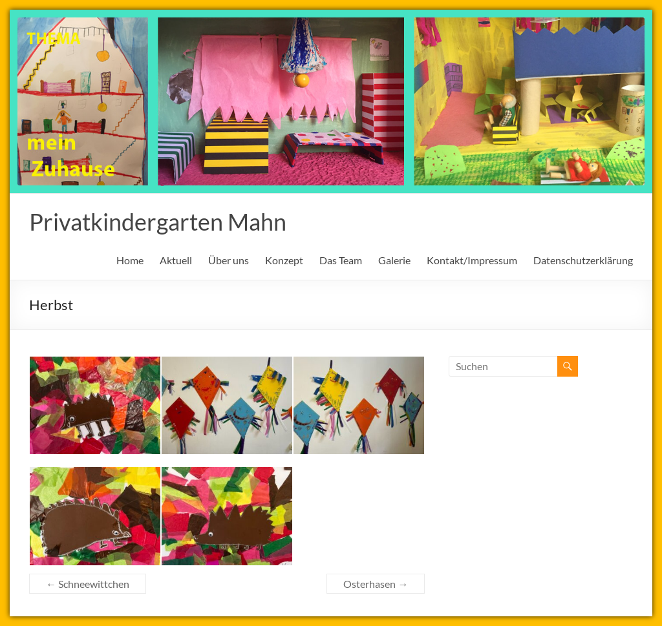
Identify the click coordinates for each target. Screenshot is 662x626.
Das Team (340, 260)
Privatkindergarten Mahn (157, 221)
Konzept (284, 260)
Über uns (228, 260)
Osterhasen (375, 584)
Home (130, 260)
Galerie (394, 260)
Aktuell (176, 260)
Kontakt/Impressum (472, 260)
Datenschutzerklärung (583, 260)
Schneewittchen (87, 584)
